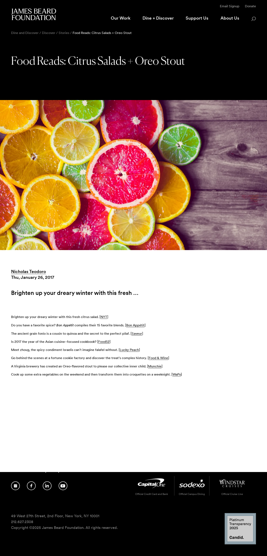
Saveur (137, 334)
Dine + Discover (158, 18)
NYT (104, 317)
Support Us (197, 18)
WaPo (177, 374)
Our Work (120, 18)
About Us (229, 18)
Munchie (154, 366)
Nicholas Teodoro (28, 271)
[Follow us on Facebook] (31, 486)
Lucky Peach (129, 350)
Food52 (104, 342)
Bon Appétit (135, 325)
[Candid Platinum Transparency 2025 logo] (240, 543)
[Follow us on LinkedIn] (47, 486)
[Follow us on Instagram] (15, 486)
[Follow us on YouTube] (63, 486)
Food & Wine (158, 358)
